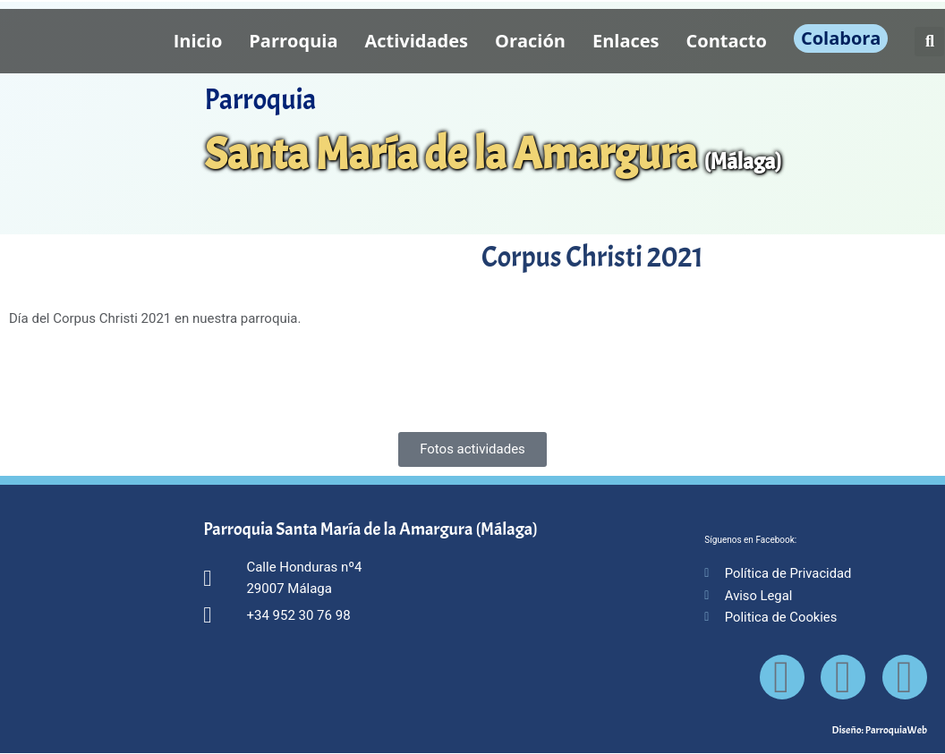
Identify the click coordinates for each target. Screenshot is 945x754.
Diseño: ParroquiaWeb (879, 731)
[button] (929, 41)
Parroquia (293, 41)
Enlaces (626, 41)
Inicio (198, 41)
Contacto (726, 41)
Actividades (416, 41)
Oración (530, 41)
